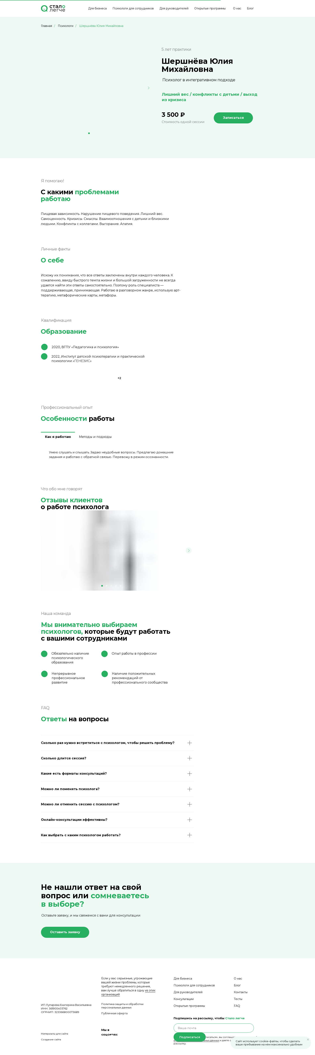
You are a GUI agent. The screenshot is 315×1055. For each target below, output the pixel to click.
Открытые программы (210, 8)
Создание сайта (51, 1039)
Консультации (184, 999)
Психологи (65, 26)
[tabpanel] (117, 456)
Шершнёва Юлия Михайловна (101, 26)
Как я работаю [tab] (58, 437)
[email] (214, 1028)
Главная (46, 26)
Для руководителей (174, 8)
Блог (250, 8)
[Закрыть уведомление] (308, 1040)
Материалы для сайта (54, 1033)
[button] (65, 932)
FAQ (237, 1006)
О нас (237, 8)
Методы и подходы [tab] (95, 437)
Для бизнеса (97, 8)
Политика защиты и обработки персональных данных (122, 1005)
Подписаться (189, 1037)
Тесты (238, 999)
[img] (265, 8)
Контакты (241, 992)
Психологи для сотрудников (133, 8)
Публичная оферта (114, 1013)
